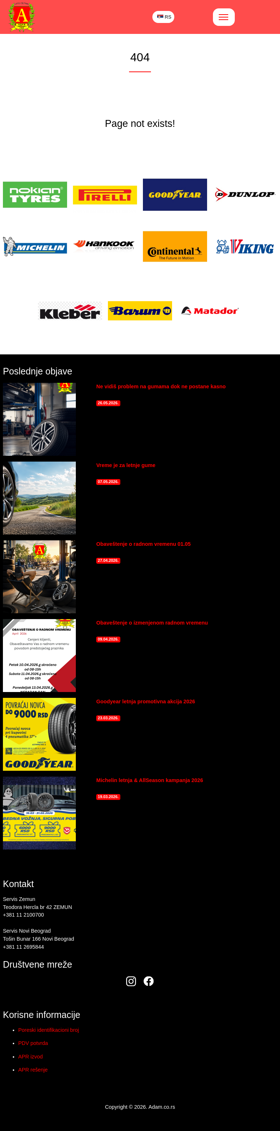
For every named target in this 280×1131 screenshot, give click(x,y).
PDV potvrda (33, 1043)
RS (164, 17)
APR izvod (30, 1057)
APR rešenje (33, 1070)
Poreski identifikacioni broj (48, 1030)
